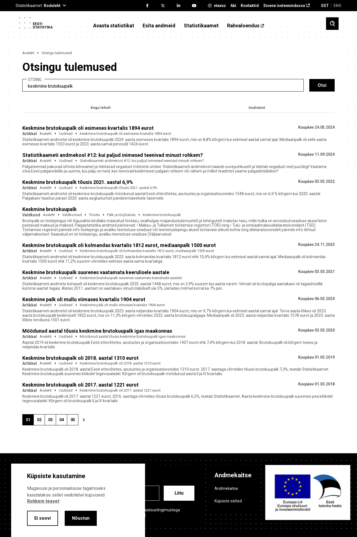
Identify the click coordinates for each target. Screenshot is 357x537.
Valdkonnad (72, 215)
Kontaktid (250, 6)
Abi (233, 6)
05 (74, 421)
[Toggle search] (332, 24)
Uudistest (257, 108)
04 (63, 421)
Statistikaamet (201, 25)
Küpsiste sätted (228, 501)
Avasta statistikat (113, 25)
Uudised (66, 133)
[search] (163, 85)
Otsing (35, 80)
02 (41, 421)
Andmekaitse (226, 488)
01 (30, 421)
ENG (337, 5)
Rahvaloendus (243, 25)
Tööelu (94, 215)
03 (52, 421)
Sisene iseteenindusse (284, 6)
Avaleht (28, 53)
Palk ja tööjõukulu (121, 215)
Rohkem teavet (43, 501)
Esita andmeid (159, 25)
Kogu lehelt (100, 108)
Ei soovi (42, 518)
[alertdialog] (78, 500)
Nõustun (81, 518)
